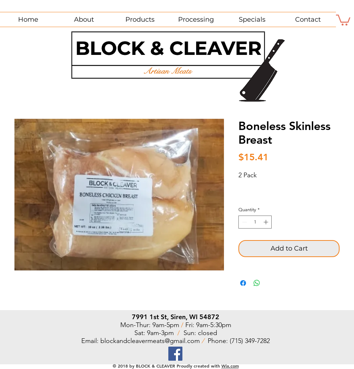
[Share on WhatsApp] (256, 283)
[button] (343, 19)
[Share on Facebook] (243, 283)
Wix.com (230, 366)
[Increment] (266, 222)
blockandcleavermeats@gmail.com (150, 341)
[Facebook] (175, 354)
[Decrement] (243, 222)
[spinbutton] (255, 222)
